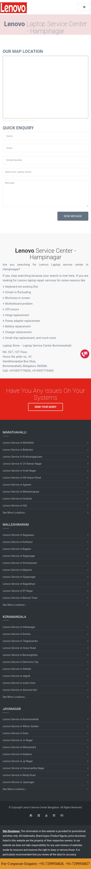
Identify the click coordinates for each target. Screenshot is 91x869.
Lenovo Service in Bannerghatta (20, 655)
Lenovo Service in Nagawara (18, 535)
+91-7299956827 (77, 864)
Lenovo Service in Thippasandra (20, 641)
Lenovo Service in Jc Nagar (18, 740)
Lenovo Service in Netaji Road (19, 775)
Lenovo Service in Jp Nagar (18, 761)
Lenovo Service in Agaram (17, 484)
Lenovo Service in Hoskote (17, 498)
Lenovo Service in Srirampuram (20, 562)
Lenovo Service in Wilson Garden (21, 726)
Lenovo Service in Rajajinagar (19, 555)
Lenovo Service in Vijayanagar (19, 576)
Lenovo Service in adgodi (16, 675)
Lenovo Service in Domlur (17, 634)
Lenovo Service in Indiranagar (19, 627)
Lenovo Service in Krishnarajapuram (22, 456)
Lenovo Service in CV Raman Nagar (22, 463)
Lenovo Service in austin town (19, 682)
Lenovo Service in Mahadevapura (21, 491)
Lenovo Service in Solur (15, 733)
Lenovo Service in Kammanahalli (21, 719)
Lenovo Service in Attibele (17, 669)
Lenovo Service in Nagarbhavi (19, 583)
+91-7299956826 (51, 864)
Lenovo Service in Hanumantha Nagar (23, 768)
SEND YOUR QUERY (46, 406)
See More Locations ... (15, 512)
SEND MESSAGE (73, 216)
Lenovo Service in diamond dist (20, 689)
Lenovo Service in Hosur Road (19, 648)
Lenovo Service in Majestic (17, 569)
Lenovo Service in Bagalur (17, 549)
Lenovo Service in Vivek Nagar (19, 470)
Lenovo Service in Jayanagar (18, 782)
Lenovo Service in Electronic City (20, 662)
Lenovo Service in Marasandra (19, 747)
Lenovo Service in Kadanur (17, 754)
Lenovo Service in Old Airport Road (22, 477)
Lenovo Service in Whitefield (18, 442)
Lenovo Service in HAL (15, 505)
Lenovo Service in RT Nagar (18, 590)
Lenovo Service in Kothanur (18, 542)
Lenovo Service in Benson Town (20, 597)
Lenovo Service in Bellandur (18, 449)
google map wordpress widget (19, 120)
